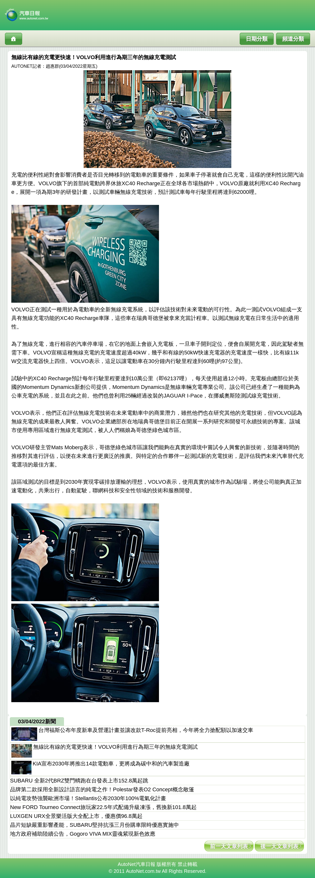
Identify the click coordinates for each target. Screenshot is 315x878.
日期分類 (257, 39)
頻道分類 (293, 39)
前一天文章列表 (229, 846)
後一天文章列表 (279, 846)
